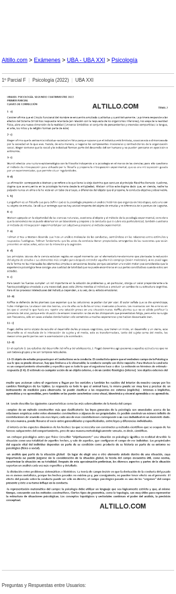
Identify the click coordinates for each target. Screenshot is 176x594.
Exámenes (47, 60)
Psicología (125, 60)
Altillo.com (15, 60)
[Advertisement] (88, 24)
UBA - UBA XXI (86, 60)
